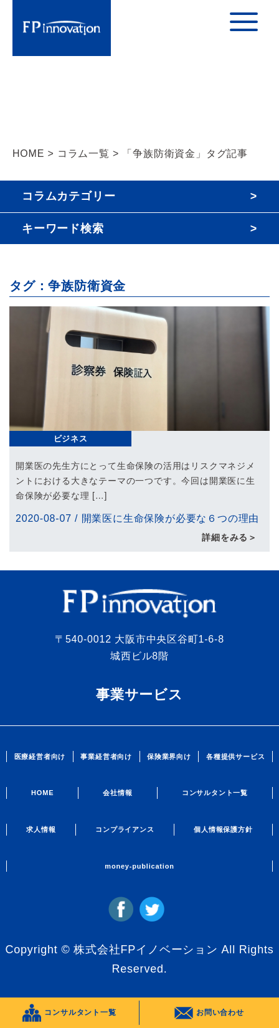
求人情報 (40, 829)
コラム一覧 (83, 153)
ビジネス (71, 438)
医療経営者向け (40, 756)
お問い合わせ (209, 1013)
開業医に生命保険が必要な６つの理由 (171, 518)
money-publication (139, 866)
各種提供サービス (235, 756)
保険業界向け (169, 756)
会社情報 (117, 792)
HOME (28, 153)
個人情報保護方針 (223, 829)
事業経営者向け (106, 756)
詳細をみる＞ (229, 537)
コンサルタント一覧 (215, 792)
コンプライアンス (124, 829)
